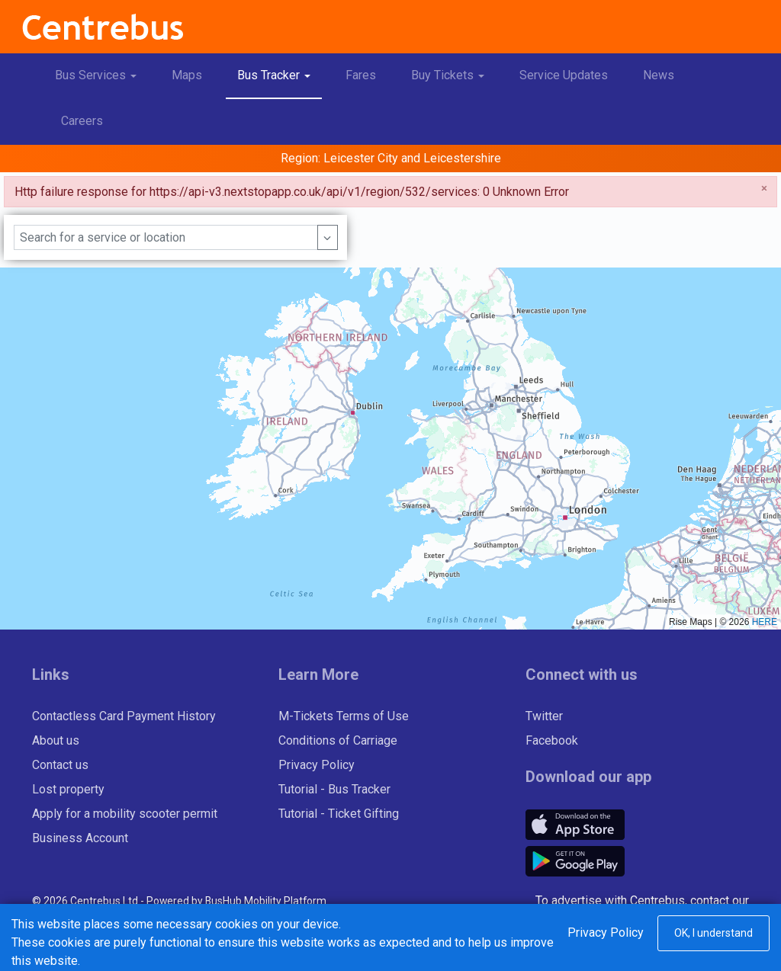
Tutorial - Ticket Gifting (338, 813)
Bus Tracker (279, 72)
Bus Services (101, 72)
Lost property (68, 789)
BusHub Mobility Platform (265, 901)
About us (55, 740)
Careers (82, 121)
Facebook (551, 740)
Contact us (60, 765)
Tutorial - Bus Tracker (334, 789)
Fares (361, 75)
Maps (187, 75)
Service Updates (563, 75)
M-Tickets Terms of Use (343, 716)
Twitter (544, 716)
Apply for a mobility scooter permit (124, 813)
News (658, 75)
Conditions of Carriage (337, 740)
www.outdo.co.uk (704, 937)
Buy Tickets (453, 72)
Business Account (80, 838)
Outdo (720, 919)
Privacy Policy (316, 765)
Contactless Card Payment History (124, 716)
